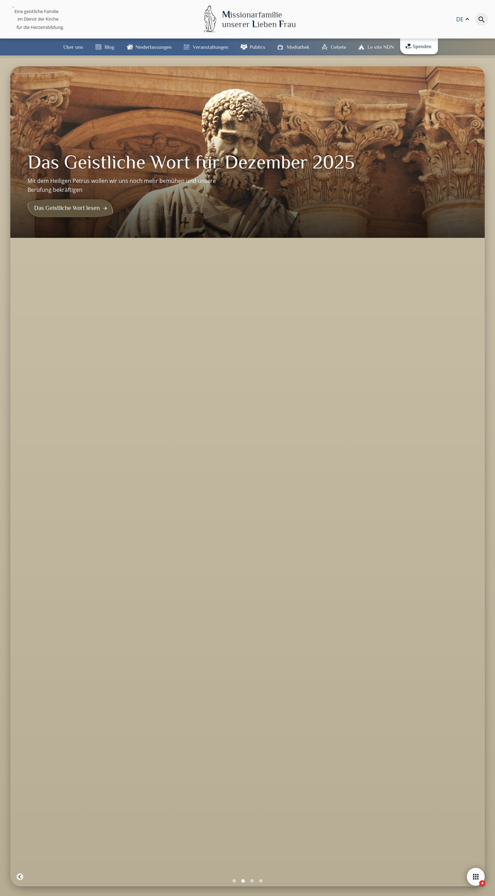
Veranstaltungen (210, 47)
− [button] (20, 426)
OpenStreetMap (449, 558)
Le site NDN (380, 47)
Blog (109, 47)
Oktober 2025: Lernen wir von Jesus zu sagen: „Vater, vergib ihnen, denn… (288, 350)
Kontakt (287, 887)
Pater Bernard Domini (49, 333)
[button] (426, 803)
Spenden (418, 46)
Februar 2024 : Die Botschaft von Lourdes (402, 346)
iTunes (404, 731)
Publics (257, 47)
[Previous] (19, 228)
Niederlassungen (153, 47)
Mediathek (298, 47)
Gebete (338, 47)
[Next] (475, 228)
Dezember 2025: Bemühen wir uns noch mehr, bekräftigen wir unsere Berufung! (62, 354)
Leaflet (423, 558)
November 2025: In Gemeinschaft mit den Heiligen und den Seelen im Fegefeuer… (175, 354)
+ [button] (20, 415)
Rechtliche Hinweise (259, 887)
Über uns (73, 47)
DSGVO (304, 887)
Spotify (366, 731)
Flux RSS (325, 731)
